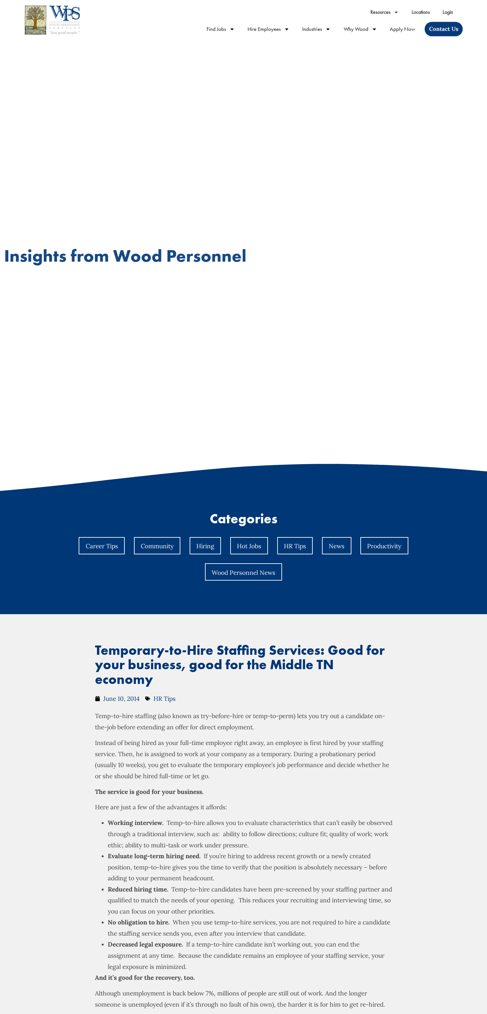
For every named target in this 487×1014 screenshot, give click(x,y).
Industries (316, 23)
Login (448, 6)
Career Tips (102, 546)
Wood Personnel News (243, 572)
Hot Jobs (249, 546)
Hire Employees (268, 23)
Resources (384, 6)
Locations (421, 6)
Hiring (205, 546)
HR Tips (295, 546)
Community (157, 546)
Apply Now (402, 23)
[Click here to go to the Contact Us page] (444, 23)
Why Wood (360, 23)
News (336, 546)
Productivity (384, 546)
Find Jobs (221, 23)
